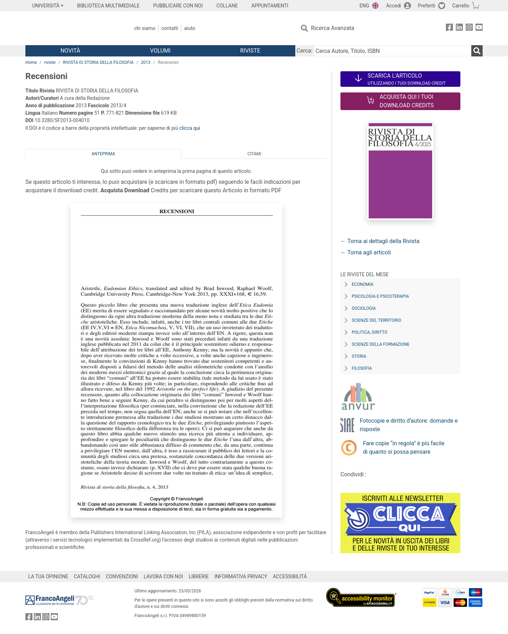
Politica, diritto (369, 332)
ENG (364, 5)
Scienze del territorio (376, 320)
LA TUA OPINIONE (48, 576)
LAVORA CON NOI (163, 576)
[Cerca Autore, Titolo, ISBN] (392, 50)
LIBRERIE (199, 576)
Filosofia (362, 368)
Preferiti (426, 5)
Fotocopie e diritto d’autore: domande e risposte (409, 425)
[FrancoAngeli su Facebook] (449, 28)
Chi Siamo (144, 28)
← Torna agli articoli (365, 252)
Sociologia (364, 308)
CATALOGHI (87, 576)
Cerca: (305, 50)
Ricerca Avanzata (333, 28)
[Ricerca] (477, 50)
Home (31, 62)
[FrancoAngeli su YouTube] (479, 28)
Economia (362, 284)
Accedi (393, 5)
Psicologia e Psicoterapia (380, 296)
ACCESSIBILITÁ (290, 576)
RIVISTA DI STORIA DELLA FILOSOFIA (98, 62)
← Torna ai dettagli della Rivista (379, 241)
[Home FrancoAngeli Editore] (72, 28)
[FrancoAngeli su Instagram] (469, 28)
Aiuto (189, 28)
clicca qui (189, 128)
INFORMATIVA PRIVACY (240, 576)
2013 (146, 62)
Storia (359, 356)
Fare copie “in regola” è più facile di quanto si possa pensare (404, 447)
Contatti (169, 28)
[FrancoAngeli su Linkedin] (459, 28)
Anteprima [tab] (103, 153)
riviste (49, 62)
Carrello (460, 5)
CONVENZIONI (122, 576)
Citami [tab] (254, 153)
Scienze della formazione (381, 344)
